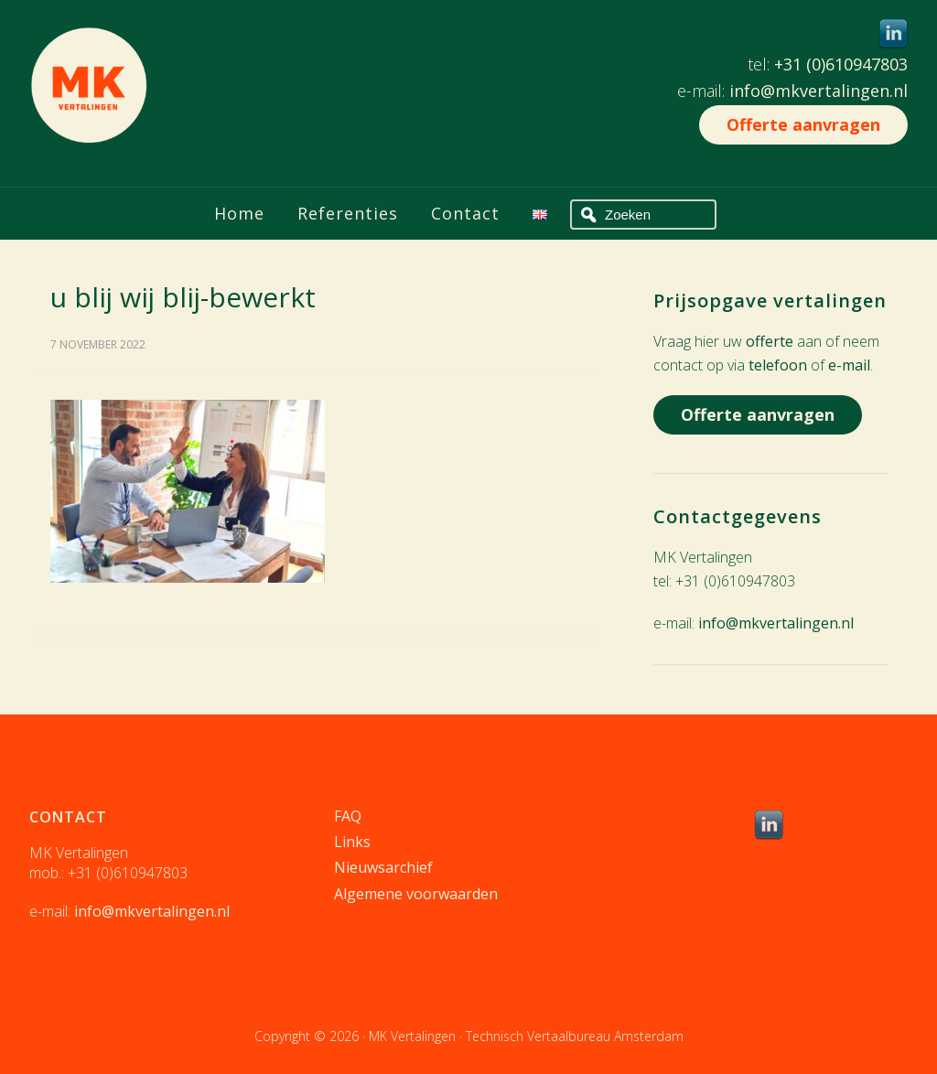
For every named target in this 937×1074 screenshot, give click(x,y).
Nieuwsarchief (383, 867)
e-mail (849, 365)
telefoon (778, 365)
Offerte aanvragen (803, 124)
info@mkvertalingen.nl (818, 91)
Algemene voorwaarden (416, 894)
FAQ (347, 816)
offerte (769, 341)
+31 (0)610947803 (841, 64)
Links (352, 842)
